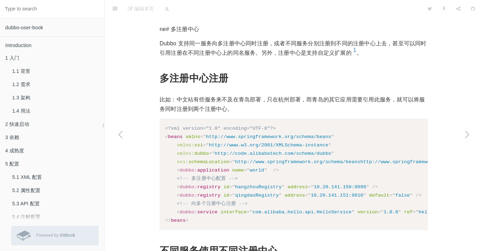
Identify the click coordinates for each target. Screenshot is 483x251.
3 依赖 (12, 137)
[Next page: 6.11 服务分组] (467, 134)
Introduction (18, 45)
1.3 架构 (21, 97)
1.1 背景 (21, 71)
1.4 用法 (21, 111)
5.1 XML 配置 (27, 177)
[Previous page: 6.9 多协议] (120, 134)
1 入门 (12, 58)
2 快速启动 (17, 124)
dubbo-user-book (24, 27)
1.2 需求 (21, 84)
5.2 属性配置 (26, 190)
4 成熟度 (14, 150)
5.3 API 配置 (26, 203)
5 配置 (12, 164)
